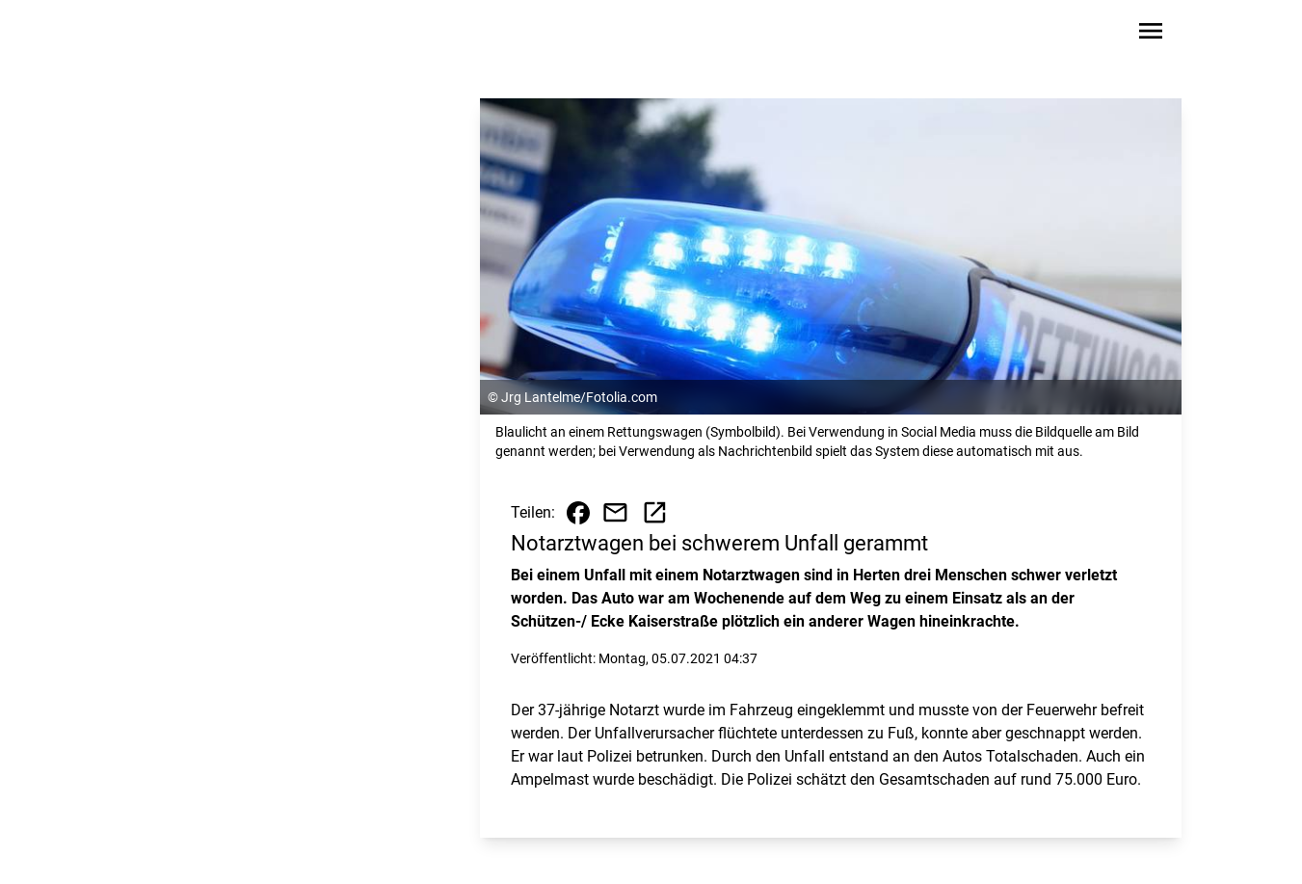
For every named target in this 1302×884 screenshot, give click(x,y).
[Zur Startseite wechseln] (183, 35)
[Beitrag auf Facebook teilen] (578, 512)
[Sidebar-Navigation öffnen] (1150, 34)
